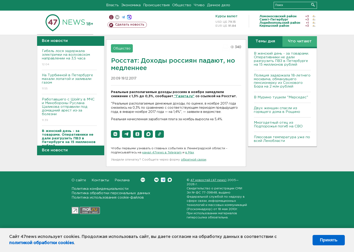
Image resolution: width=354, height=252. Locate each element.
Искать (313, 4)
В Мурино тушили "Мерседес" (281, 97)
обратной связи (193, 159)
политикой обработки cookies (41, 243)
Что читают (300, 41)
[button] (115, 134)
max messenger (129, 17)
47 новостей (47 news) (208, 180)
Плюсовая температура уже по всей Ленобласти (282, 139)
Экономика (131, 5)
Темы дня (265, 41)
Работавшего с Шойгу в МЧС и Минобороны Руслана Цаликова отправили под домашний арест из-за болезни (69, 110)
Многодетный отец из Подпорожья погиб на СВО (278, 124)
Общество (181, 5)
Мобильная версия (111, 17)
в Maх (189, 152)
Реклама (122, 180)
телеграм (123, 17)
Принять (328, 240)
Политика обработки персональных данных (111, 193)
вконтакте (117, 17)
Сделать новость (129, 24)
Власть (112, 5)
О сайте (79, 180)
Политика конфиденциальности (100, 188)
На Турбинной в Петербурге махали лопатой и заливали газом (69, 82)
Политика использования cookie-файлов (108, 197)
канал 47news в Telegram (162, 152)
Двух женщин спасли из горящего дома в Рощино (277, 110)
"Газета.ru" (183, 96)
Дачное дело (218, 5)
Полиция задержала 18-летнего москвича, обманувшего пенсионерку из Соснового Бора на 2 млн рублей (282, 81)
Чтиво (199, 5)
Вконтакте (143, 180)
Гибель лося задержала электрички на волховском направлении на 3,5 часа (69, 58)
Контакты (100, 180)
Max (170, 180)
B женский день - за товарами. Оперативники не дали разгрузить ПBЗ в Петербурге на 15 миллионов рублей (281, 59)
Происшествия (156, 5)
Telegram (163, 180)
